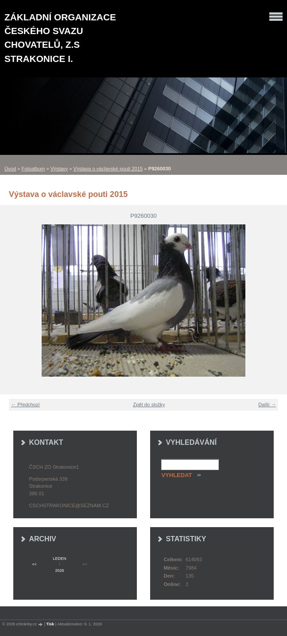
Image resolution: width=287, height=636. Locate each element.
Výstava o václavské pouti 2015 (108, 168)
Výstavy (59, 168)
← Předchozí (25, 404)
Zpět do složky (149, 404)
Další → (267, 404)
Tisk (50, 624)
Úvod (10, 168)
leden (59, 558)
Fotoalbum (33, 168)
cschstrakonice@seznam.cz (69, 505)
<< (34, 564)
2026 (59, 570)
